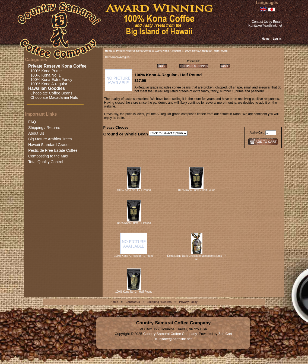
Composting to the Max (48, 156)
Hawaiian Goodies (47, 88)
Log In (277, 38)
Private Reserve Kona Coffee (133, 50)
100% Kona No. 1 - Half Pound (134, 291)
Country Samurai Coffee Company (170, 334)
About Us (36, 133)
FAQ (32, 122)
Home (265, 38)
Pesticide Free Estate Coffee (53, 150)
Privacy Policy (188, 301)
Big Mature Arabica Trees (50, 139)
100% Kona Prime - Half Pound (196, 190)
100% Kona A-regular (168, 50)
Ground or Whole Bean (125, 134)
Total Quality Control (45, 162)
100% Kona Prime (45, 71)
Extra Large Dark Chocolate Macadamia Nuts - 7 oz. (196, 257)
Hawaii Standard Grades (49, 145)
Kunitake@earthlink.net (265, 25)
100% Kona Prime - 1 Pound (134, 222)
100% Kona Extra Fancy (50, 79)
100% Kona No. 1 (44, 75)
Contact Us (133, 301)
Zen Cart (225, 334)
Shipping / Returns (44, 127)
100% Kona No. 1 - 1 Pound (134, 190)
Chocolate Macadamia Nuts (53, 97)
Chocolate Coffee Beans (50, 93)
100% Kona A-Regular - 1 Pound (133, 255)
